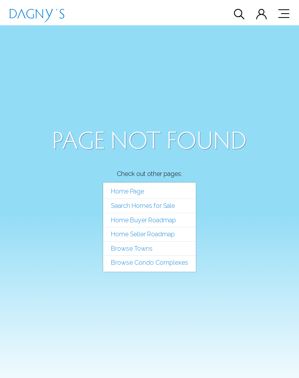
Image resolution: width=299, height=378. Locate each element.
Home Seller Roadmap (143, 234)
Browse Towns (132, 248)
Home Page (127, 191)
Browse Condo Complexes (149, 262)
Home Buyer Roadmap (143, 220)
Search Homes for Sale (143, 205)
